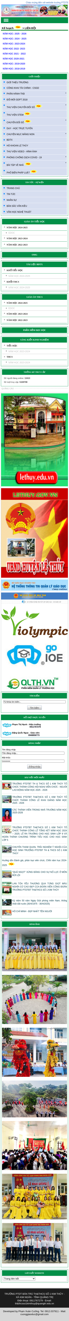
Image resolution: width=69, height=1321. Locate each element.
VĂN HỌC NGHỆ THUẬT (19, 212)
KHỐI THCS (13, 282)
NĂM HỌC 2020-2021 (13, 58)
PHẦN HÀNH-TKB (36, 93)
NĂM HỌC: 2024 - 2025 (14, 38)
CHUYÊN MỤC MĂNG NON (36, 134)
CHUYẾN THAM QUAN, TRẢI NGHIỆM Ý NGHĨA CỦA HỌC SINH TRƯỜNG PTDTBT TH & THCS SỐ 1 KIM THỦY (39, 850)
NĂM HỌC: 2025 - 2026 (14, 33)
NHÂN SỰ (12, 200)
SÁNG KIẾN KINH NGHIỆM (34, 339)
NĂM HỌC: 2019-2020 (14, 63)
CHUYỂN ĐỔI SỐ (36, 121)
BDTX (10, 140)
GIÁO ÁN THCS (34, 297)
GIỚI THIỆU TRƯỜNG (17, 82)
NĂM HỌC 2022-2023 (17, 244)
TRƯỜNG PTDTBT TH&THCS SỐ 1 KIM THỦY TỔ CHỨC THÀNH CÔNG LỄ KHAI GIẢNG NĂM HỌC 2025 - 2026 (39, 800)
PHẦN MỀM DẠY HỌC (34, 330)
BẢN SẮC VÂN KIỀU (17, 206)
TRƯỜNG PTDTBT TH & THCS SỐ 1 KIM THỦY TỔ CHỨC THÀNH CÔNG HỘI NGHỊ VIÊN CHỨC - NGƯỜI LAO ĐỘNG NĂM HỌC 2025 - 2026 (39, 786)
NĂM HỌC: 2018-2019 (14, 68)
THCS (10, 357)
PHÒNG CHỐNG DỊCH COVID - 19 (36, 157)
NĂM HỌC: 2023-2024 (14, 43)
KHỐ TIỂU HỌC (15, 270)
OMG (34, 254)
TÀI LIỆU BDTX (34, 264)
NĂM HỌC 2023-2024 (17, 238)
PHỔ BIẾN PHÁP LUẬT (22, 171)
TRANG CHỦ (13, 188)
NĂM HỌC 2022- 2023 (14, 48)
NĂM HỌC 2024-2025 (17, 227)
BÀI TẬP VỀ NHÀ (36, 164)
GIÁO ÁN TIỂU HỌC (34, 221)
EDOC (11, 233)
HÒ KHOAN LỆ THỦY (17, 145)
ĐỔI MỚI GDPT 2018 (17, 99)
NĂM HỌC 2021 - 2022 (14, 53)
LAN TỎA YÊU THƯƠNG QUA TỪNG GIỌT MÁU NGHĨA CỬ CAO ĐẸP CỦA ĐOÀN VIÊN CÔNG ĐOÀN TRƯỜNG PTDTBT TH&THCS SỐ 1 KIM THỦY (39, 886)
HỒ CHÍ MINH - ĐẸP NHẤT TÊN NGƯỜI (32, 911)
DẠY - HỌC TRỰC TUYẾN (20, 128)
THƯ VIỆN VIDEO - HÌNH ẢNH (22, 151)
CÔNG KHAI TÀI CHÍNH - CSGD (23, 88)
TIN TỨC (11, 194)
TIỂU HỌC (12, 345)
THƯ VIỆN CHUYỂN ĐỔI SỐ (36, 106)
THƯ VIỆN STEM (19, 114)
